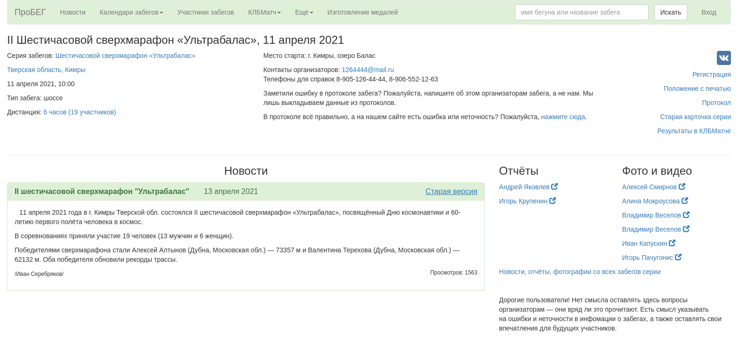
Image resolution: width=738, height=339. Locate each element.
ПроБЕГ (30, 12)
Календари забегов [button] (131, 12)
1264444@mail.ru (368, 69)
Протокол (716, 102)
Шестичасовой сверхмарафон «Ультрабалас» (126, 55)
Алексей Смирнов (653, 187)
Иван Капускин (649, 243)
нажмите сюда (563, 117)
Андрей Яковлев (528, 187)
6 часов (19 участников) (79, 112)
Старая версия (451, 191)
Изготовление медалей (363, 12)
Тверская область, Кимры (46, 69)
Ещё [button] (304, 12)
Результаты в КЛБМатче (694, 131)
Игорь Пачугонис (652, 257)
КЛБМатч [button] (264, 12)
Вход (708, 12)
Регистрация (711, 74)
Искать (671, 12)
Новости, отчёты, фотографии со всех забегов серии (579, 271)
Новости (73, 12)
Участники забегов (205, 12)
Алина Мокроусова (655, 201)
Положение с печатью (697, 88)
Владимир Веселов (656, 215)
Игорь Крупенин (527, 201)
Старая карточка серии (695, 117)
